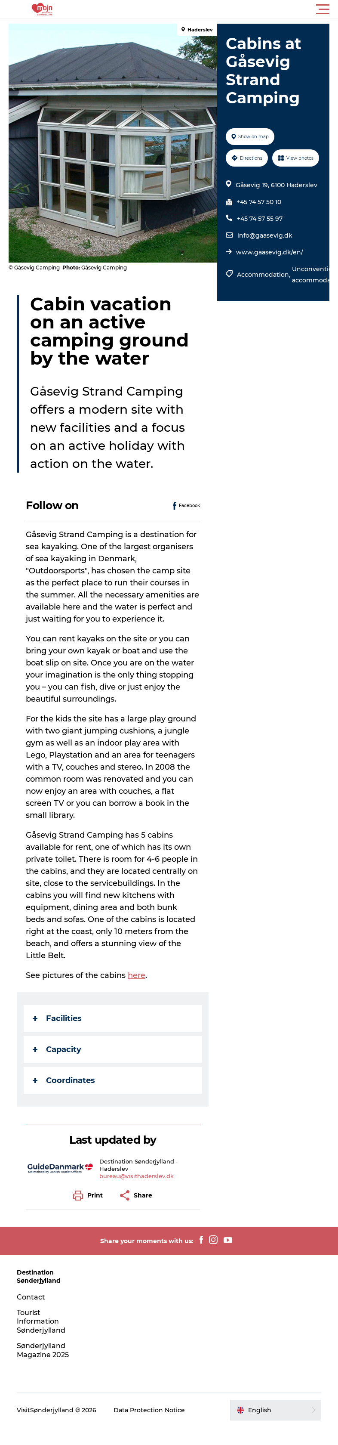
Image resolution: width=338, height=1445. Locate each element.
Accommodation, (264, 274)
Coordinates (64, 1080)
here (136, 975)
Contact (31, 1297)
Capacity (57, 1049)
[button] (207, 9)
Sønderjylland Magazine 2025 (43, 1350)
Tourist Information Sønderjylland (41, 1322)
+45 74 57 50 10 (259, 202)
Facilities (57, 1018)
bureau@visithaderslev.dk (136, 1176)
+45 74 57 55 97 (260, 219)
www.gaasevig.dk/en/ (269, 252)
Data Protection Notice (149, 1410)
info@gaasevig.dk (264, 235)
